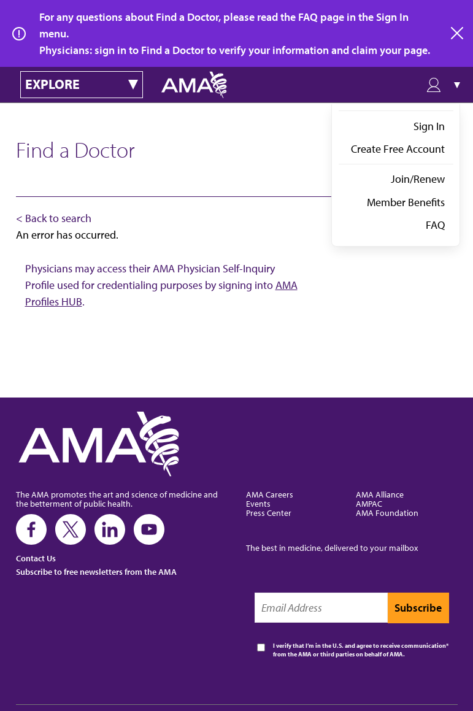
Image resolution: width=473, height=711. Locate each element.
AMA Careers (269, 494)
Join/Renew (418, 179)
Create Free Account (398, 149)
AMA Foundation (387, 512)
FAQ (435, 225)
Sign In (429, 126)
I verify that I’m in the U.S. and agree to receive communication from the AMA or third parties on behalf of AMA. (359, 650)
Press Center (268, 512)
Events (258, 503)
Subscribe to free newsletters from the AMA (96, 571)
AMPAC (369, 503)
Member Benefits (406, 202)
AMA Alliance (380, 494)
